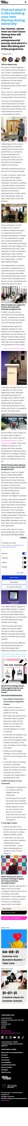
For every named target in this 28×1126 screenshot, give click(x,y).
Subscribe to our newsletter (11, 918)
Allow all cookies (14, 577)
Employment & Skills (8, 913)
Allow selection (14, 582)
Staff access (6, 1072)
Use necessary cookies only (14, 587)
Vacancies (5, 1060)
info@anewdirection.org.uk (10, 1033)
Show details (20, 572)
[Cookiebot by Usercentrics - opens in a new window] (20, 538)
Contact (4, 1055)
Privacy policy (6, 1067)
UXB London (5, 1100)
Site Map (4, 1070)
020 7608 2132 (6, 1031)
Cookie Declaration (8, 1065)
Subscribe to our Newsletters (12, 1053)
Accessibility (6, 1062)
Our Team (5, 1057)
